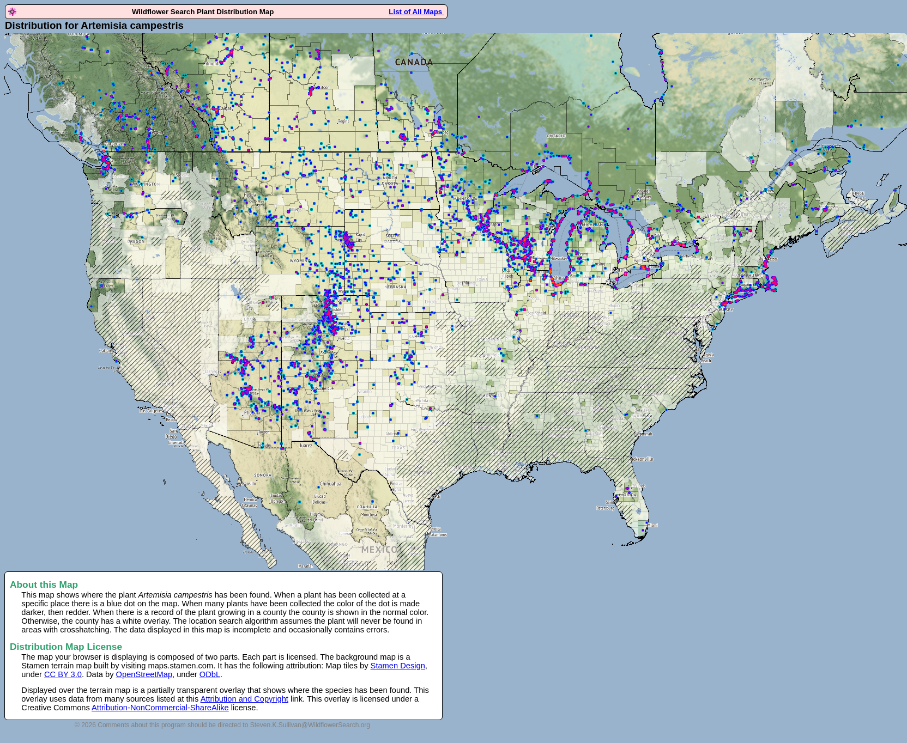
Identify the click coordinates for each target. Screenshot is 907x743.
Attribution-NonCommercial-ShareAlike (160, 707)
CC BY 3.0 (63, 674)
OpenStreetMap (144, 674)
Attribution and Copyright (244, 699)
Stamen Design (398, 665)
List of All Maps (416, 12)
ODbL (209, 674)
